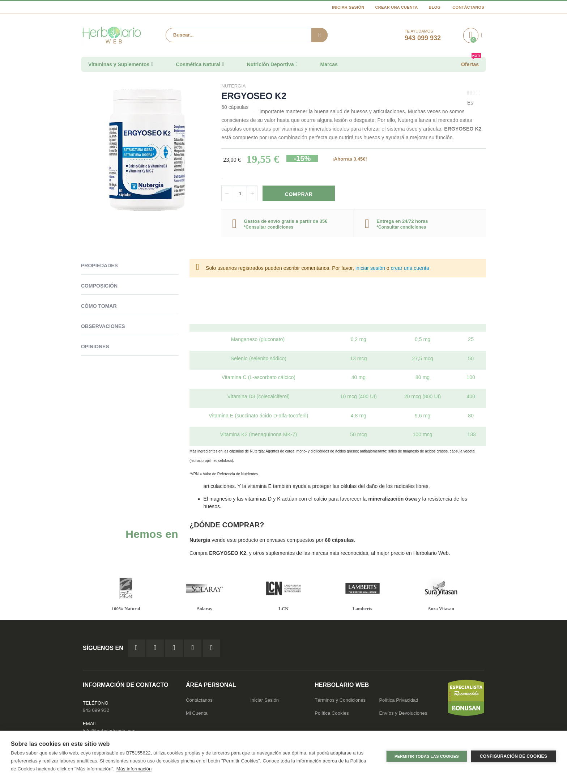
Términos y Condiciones (340, 702)
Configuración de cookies (513, 756)
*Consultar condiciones (268, 227)
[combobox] (247, 35)
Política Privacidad (398, 702)
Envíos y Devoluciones (403, 715)
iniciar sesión (370, 269)
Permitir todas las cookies (427, 756)
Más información (134, 769)
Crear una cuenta (396, 7)
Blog (434, 7)
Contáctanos (468, 7)
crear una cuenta (410, 269)
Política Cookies (332, 715)
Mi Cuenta (197, 715)
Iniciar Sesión (348, 7)
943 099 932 (96, 712)
